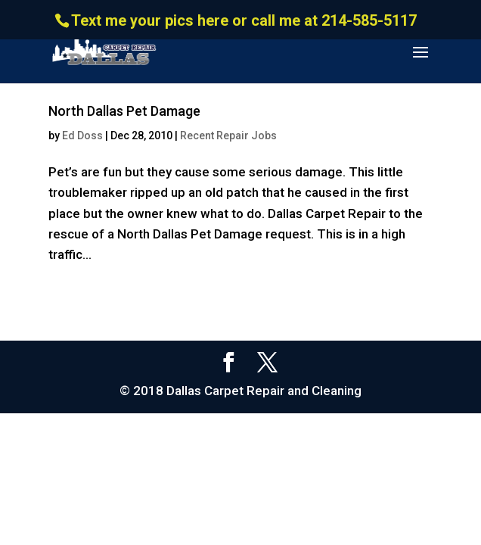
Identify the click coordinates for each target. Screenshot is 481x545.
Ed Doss (82, 135)
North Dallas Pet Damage (124, 111)
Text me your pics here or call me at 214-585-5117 (244, 20)
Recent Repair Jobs (228, 135)
